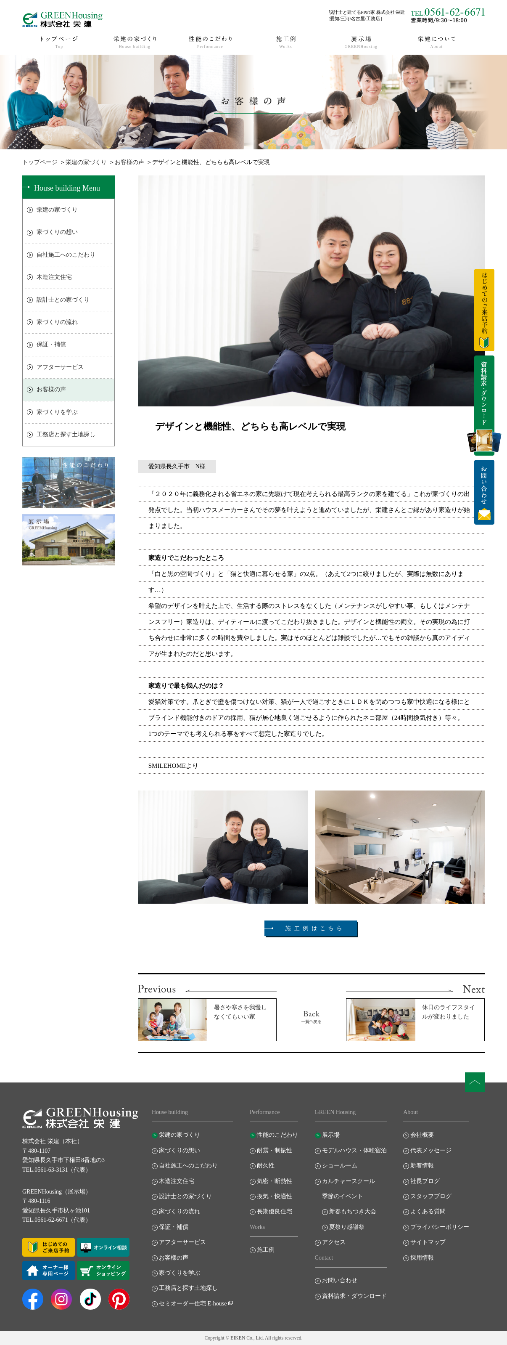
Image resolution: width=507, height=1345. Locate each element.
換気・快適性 (274, 1196)
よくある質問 (428, 1211)
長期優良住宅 (274, 1211)
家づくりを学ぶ (57, 412)
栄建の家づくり (86, 162)
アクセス (334, 1242)
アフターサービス (60, 367)
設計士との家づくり (63, 300)
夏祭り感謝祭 (346, 1227)
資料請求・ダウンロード (354, 1296)
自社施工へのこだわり (66, 255)
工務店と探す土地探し (66, 434)
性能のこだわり (277, 1135)
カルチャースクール (348, 1181)
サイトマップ (428, 1242)
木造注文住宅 (54, 277)
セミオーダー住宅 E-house (193, 1303)
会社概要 (422, 1135)
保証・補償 (51, 344)
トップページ (40, 162)
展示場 (331, 1135)
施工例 (266, 1250)
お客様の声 (129, 162)
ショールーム (339, 1165)
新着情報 (422, 1165)
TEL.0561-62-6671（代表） (56, 1220)
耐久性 (266, 1165)
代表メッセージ (431, 1150)
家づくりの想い (57, 232)
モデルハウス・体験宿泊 (354, 1150)
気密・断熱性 (274, 1181)
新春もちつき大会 (352, 1211)
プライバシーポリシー (439, 1227)
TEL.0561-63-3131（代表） (56, 1170)
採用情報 (422, 1258)
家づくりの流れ (57, 322)
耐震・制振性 (274, 1150)
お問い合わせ (339, 1280)
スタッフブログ (431, 1196)
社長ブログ (425, 1181)
